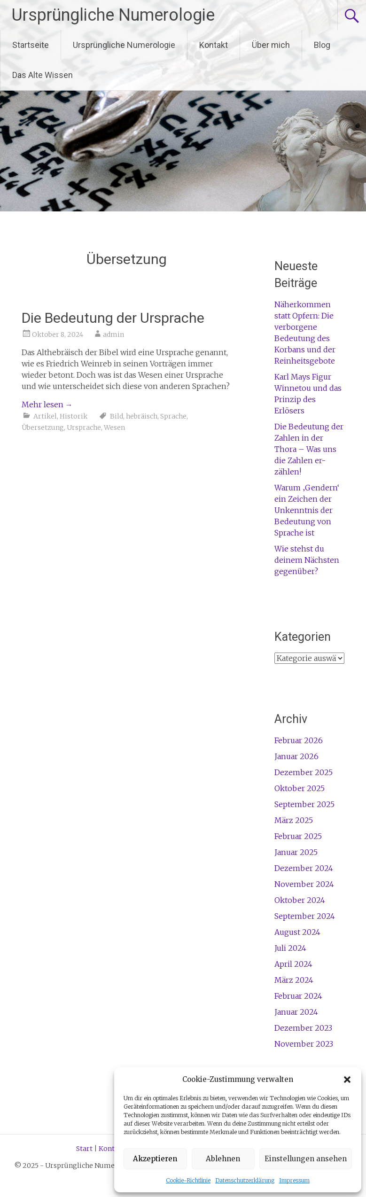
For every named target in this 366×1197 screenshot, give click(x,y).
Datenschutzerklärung (244, 1180)
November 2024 (304, 884)
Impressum (294, 1180)
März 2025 (293, 820)
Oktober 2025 (299, 788)
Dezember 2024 (303, 868)
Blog (322, 45)
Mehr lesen (47, 404)
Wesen (114, 427)
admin (113, 334)
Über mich (271, 45)
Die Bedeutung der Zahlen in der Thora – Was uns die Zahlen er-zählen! (308, 449)
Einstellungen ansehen (306, 1158)
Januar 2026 (296, 756)
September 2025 (304, 804)
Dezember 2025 (303, 772)
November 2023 (303, 1044)
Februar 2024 (298, 996)
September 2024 (304, 916)
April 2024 (293, 964)
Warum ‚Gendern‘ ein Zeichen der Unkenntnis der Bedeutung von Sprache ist (306, 510)
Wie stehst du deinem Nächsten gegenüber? (306, 560)
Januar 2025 (296, 852)
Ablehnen (223, 1158)
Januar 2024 (296, 1012)
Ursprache (84, 427)
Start (84, 1148)
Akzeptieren (155, 1158)
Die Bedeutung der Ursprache (113, 318)
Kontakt (213, 45)
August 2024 (297, 932)
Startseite (30, 45)
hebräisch (141, 416)
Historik (73, 416)
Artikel (45, 416)
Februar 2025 (298, 836)
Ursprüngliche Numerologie (113, 15)
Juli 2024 (290, 948)
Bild (116, 416)
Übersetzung (43, 427)
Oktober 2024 (299, 900)
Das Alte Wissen (42, 75)
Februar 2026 (298, 740)
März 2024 (293, 980)
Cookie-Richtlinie (188, 1180)
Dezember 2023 (303, 1028)
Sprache (173, 416)
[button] (347, 1079)
